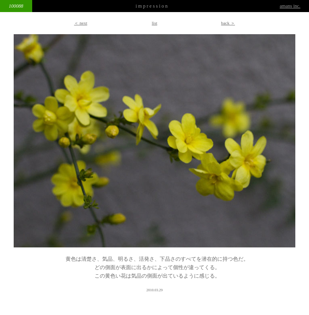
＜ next (80, 23)
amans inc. (290, 6)
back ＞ (228, 23)
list (154, 23)
